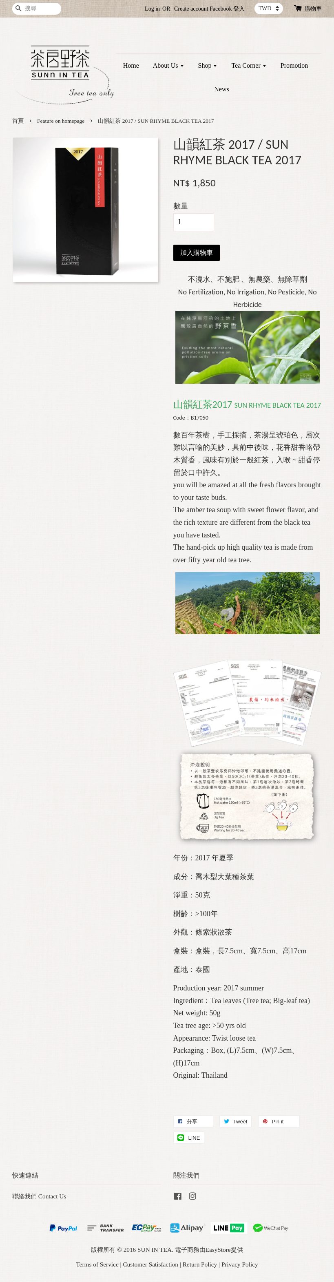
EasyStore (218, 1249)
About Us (168, 65)
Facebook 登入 (227, 9)
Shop (208, 65)
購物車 (313, 9)
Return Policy (200, 1264)
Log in (152, 9)
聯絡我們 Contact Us (39, 1196)
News (221, 89)
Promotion (294, 65)
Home (131, 65)
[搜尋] (36, 9)
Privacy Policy (239, 1264)
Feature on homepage (60, 121)
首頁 (18, 121)
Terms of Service (97, 1264)
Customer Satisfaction (150, 1264)
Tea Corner (248, 65)
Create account (191, 9)
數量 (180, 206)
